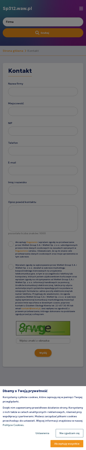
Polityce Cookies (13, 425)
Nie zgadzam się (69, 433)
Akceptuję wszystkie (67, 443)
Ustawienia (42, 433)
